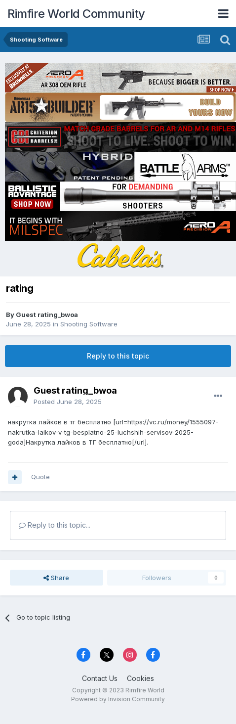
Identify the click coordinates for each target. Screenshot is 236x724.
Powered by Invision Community (118, 699)
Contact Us (100, 678)
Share (56, 577)
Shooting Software (89, 324)
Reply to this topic (118, 356)
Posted (68, 402)
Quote (40, 477)
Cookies (140, 678)
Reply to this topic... (54, 525)
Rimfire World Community (76, 13)
